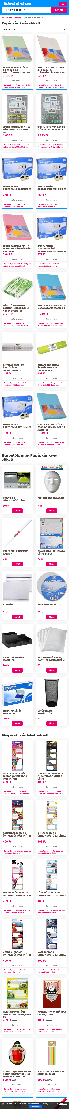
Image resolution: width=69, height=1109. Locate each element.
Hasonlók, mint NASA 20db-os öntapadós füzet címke (50, 971)
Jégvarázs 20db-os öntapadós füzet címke (51, 894)
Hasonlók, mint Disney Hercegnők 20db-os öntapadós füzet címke (16, 792)
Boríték (8, 604)
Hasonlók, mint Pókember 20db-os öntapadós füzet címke (17, 852)
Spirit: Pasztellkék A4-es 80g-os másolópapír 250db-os (51, 427)
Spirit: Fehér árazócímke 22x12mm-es (17, 426)
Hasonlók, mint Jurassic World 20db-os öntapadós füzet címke (50, 792)
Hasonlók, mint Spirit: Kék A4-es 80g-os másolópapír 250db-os (50, 324)
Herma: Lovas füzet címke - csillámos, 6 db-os (17, 1014)
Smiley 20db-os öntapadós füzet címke (51, 834)
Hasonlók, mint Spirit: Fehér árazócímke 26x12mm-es (14, 205)
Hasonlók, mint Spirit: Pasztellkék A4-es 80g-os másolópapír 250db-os (51, 444)
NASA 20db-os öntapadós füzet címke (51, 953)
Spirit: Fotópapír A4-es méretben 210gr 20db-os (51, 129)
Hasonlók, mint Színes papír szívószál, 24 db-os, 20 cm (49, 1090)
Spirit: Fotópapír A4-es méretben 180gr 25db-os (16, 129)
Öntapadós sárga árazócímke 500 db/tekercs (48, 367)
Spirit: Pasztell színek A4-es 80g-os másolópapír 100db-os (51, 70)
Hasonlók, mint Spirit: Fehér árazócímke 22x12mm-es (14, 443)
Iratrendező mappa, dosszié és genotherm (51, 659)
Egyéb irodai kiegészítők (45, 712)
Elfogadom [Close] (35, 1106)
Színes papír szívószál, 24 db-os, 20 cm (51, 1072)
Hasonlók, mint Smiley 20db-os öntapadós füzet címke (50, 852)
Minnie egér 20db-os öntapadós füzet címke (17, 894)
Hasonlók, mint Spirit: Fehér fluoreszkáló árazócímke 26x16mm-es (48, 266)
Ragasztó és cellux (49, 604)
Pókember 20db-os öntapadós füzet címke (17, 834)
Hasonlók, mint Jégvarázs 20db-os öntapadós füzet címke (51, 911)
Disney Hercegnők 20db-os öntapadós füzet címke (15, 776)
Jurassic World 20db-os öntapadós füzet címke (50, 776)
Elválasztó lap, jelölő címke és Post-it (51, 552)
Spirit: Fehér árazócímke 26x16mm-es (51, 188)
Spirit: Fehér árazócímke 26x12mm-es (17, 188)
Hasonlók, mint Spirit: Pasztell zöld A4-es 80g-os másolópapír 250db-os (17, 87)
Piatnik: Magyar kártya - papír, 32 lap (51, 1013)
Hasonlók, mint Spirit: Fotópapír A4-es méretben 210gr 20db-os (50, 146)
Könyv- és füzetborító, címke (15, 499)
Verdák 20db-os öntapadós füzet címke (17, 953)
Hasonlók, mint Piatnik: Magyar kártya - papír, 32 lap (50, 1030)
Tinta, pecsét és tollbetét (12, 712)
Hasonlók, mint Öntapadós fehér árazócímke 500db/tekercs (16, 384)
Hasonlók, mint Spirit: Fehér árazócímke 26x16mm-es (48, 205)
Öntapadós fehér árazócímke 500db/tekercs (13, 367)
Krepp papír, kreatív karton (15, 552)
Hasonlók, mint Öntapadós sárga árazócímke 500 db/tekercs (51, 384)
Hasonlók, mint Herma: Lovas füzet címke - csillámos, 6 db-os (17, 1030)
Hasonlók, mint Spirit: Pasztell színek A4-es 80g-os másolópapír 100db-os (51, 87)
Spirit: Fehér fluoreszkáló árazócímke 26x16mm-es (51, 248)
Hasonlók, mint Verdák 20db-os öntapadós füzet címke (15, 971)
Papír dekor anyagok (50, 498)
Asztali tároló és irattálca (13, 659)
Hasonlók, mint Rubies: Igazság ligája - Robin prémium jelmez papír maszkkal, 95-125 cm (15, 1091)
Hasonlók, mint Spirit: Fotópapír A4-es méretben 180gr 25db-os (16, 146)
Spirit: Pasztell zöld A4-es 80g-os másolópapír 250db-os (16, 70)
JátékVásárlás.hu (16, 3)
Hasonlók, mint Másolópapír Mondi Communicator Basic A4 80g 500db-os (15, 325)
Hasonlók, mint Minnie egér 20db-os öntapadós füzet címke (16, 911)
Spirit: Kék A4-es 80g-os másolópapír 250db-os (51, 307)
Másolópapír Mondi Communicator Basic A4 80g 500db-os (16, 308)
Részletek (63, 1103)
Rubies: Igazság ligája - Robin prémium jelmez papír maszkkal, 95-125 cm (17, 1075)
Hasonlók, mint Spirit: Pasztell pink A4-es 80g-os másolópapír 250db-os (17, 266)
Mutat (17, 510)
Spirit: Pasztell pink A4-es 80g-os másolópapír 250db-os (17, 248)
